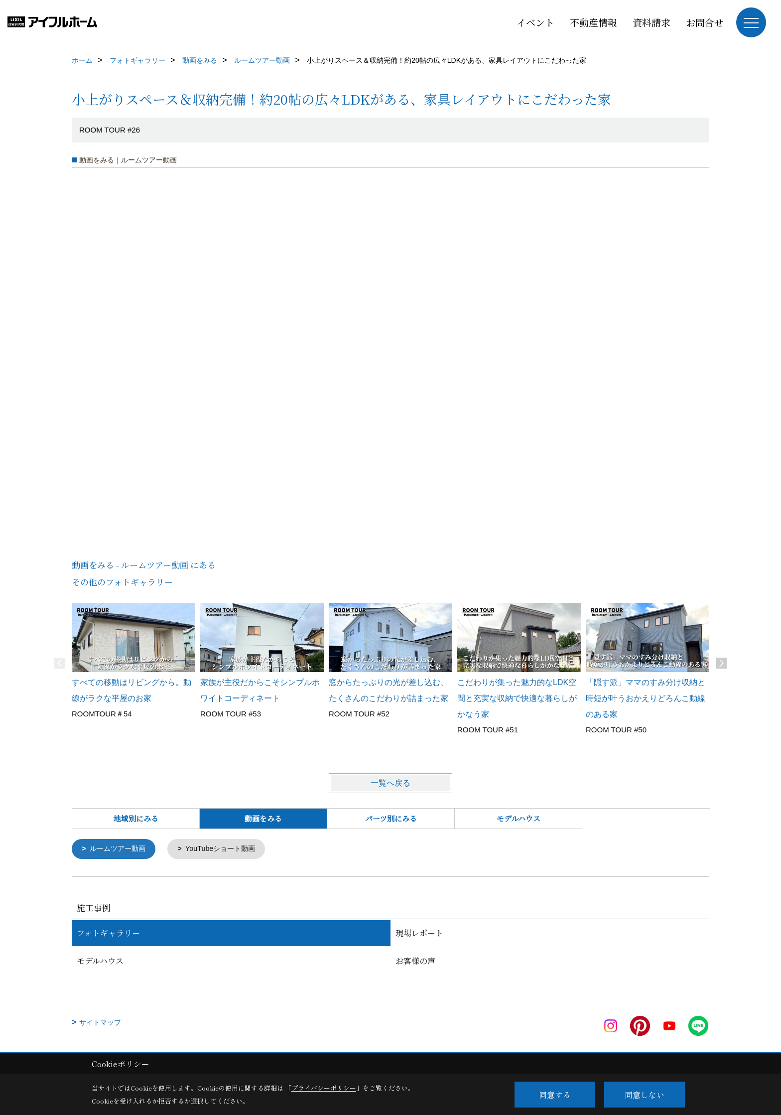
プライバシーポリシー (323, 1088)
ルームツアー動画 (120, 849)
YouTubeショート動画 (227, 849)
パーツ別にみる (391, 818)
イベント (535, 22)
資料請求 (651, 22)
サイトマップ (100, 1023)
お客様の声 (415, 961)
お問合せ (705, 22)
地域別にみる (136, 818)
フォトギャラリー (108, 933)
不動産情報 (593, 22)
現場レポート (419, 933)
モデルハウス (518, 818)
